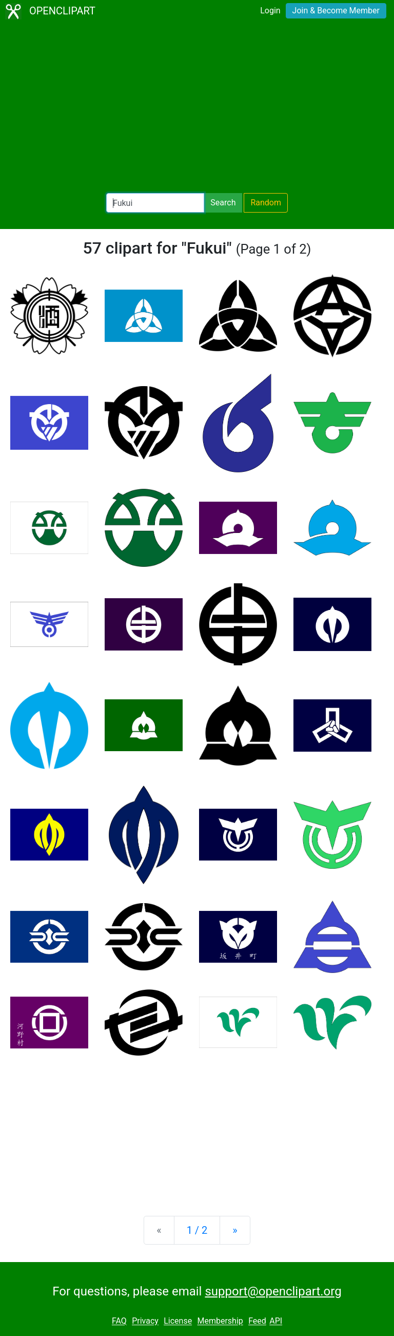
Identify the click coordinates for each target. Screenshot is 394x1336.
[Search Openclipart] (155, 203)
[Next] (235, 1230)
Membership (220, 1321)
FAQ (119, 1321)
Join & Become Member (336, 10)
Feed (257, 1321)
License (178, 1321)
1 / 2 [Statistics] (197, 1230)
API (275, 1321)
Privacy (145, 1321)
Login (270, 10)
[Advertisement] (197, 108)
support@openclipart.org (273, 1291)
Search (222, 202)
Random (265, 202)
